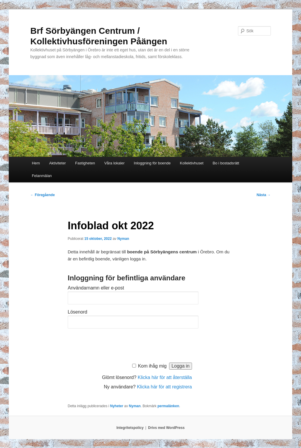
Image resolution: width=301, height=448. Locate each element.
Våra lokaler (114, 163)
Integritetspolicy (130, 428)
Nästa (263, 195)
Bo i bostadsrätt (226, 163)
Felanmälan (42, 176)
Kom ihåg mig (152, 365)
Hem (36, 163)
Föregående (42, 195)
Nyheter (116, 406)
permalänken (168, 406)
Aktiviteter (57, 163)
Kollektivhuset (191, 163)
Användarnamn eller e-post (96, 287)
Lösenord (77, 311)
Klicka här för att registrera (164, 386)
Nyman (123, 239)
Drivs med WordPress (166, 428)
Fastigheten (85, 163)
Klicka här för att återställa (165, 377)
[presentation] (112, 344)
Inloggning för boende (152, 163)
